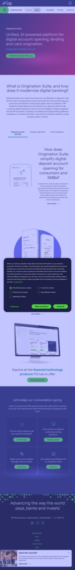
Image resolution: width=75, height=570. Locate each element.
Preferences (14, 306)
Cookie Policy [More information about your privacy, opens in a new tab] (18, 282)
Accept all (60, 306)
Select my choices (41, 306)
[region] (37, 285)
